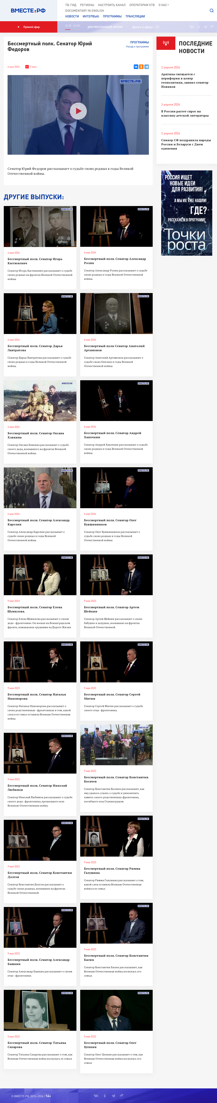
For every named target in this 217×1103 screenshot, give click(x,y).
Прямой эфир (29, 27)
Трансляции (135, 16)
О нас (164, 5)
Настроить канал (112, 5)
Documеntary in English (84, 10)
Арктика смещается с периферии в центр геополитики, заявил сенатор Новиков (184, 80)
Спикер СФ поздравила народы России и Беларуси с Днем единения (186, 144)
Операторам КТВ (142, 5)
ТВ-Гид (70, 5)
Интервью (91, 16)
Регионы (87, 5)
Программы (112, 16)
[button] (211, 10)
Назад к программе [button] (137, 46)
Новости (72, 16)
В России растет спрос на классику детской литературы (185, 113)
